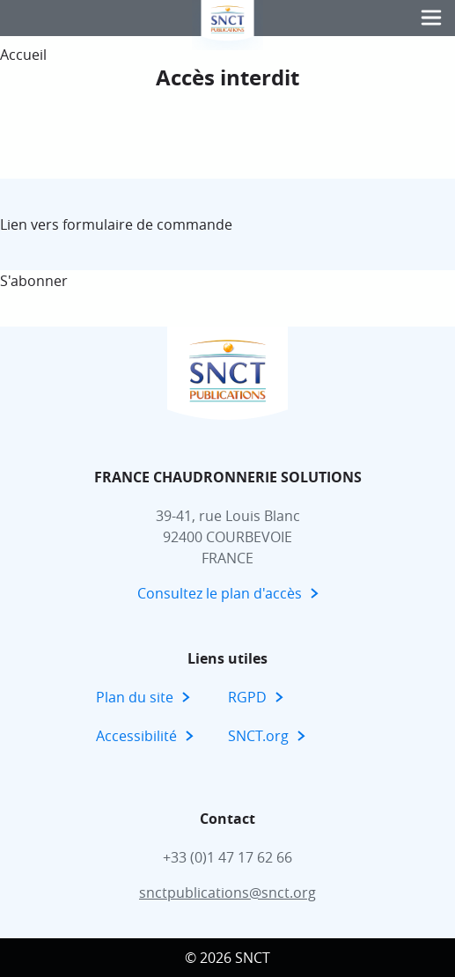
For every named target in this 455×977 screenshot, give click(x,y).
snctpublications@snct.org (227, 892)
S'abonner (34, 280)
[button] (431, 18)
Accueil (23, 54)
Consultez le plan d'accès (219, 593)
